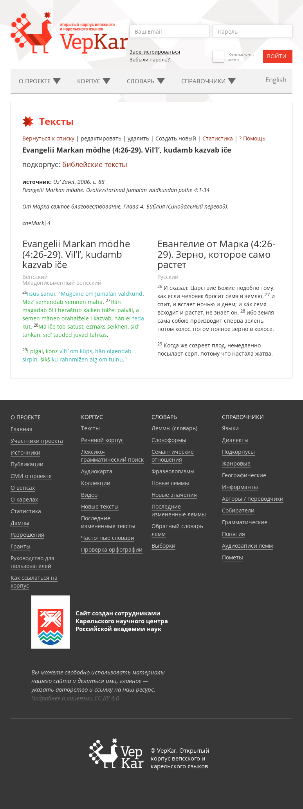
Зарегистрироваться (155, 51)
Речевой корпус (102, 440)
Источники (25, 452)
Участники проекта (37, 440)
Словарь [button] (146, 81)
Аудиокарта (96, 471)
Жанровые (236, 463)
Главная (21, 429)
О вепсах (23, 487)
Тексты (90, 428)
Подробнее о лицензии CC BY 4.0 (75, 698)
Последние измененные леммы (179, 510)
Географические (244, 475)
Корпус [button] (93, 81)
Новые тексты (100, 506)
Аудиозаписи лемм (247, 545)
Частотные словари (107, 537)
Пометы (232, 557)
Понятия (233, 534)
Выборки (163, 545)
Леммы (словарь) (174, 428)
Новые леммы (170, 483)
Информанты (240, 487)
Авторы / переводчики (252, 498)
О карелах (24, 499)
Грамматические (244, 522)
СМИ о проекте (31, 476)
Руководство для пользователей (32, 562)
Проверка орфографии (111, 549)
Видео (89, 494)
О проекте (26, 417)
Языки (230, 428)
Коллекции (95, 483)
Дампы (20, 523)
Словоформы (169, 440)
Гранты (21, 546)
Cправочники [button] (208, 81)
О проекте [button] (40, 81)
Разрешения (27, 534)
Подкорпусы (238, 451)
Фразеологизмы (173, 471)
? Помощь (252, 138)
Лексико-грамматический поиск (112, 455)
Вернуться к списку (48, 138)
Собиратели (238, 510)
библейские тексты (94, 164)
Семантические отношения (173, 455)
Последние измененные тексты (108, 522)
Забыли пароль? (150, 59)
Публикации (27, 464)
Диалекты (235, 440)
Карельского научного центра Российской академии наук (122, 625)
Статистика (217, 138)
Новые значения (174, 494)
